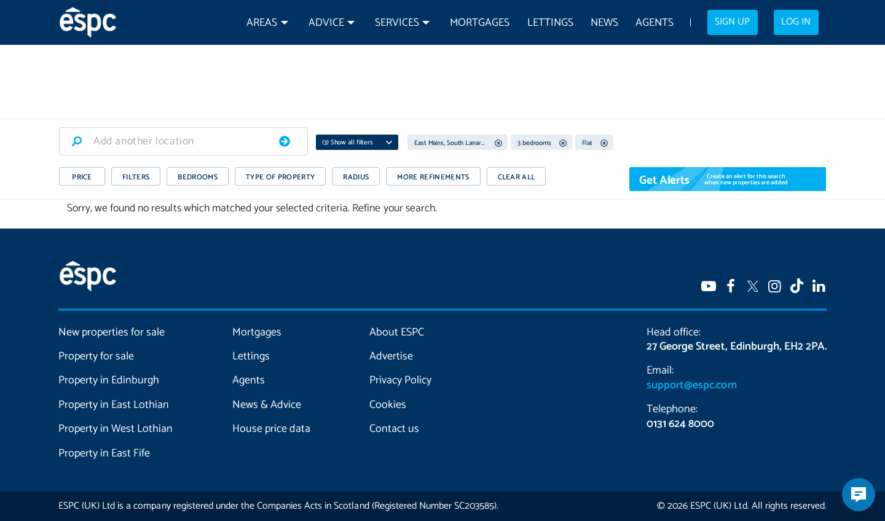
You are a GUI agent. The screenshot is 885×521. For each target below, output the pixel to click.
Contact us (394, 429)
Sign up (732, 22)
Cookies (387, 405)
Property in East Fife (104, 453)
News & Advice (266, 405)
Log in (796, 22)
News (604, 23)
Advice (326, 23)
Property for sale (96, 356)
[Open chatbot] (858, 494)
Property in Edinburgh (108, 380)
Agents (654, 23)
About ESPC (396, 332)
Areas (261, 23)
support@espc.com (691, 385)
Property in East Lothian (114, 405)
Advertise (391, 356)
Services (397, 23)
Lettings (550, 23)
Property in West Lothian (115, 429)
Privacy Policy (400, 380)
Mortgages (479, 23)
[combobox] (183, 141)
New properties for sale (111, 332)
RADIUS (356, 177)
